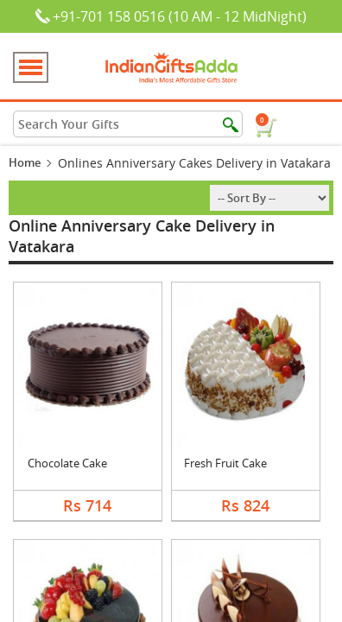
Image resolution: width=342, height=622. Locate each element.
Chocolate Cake (67, 463)
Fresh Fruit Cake (225, 463)
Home (25, 162)
